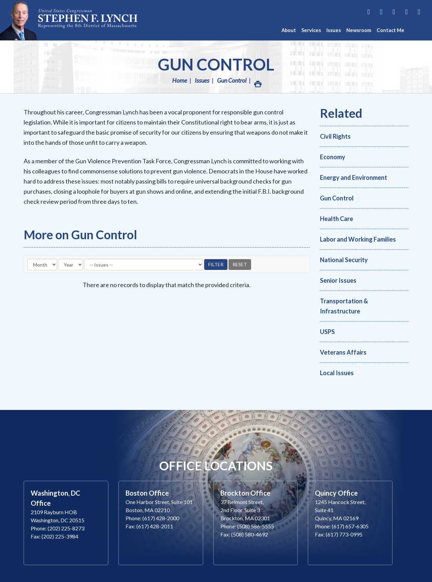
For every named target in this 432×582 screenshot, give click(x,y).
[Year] (70, 264)
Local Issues (337, 373)
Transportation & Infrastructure (344, 306)
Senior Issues (338, 280)
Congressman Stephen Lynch (88, 20)
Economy (332, 157)
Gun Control (216, 64)
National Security (344, 260)
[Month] (42, 264)
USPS (327, 331)
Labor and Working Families (358, 239)
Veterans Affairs (343, 352)
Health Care (336, 218)
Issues (202, 80)
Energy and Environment (353, 177)
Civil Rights (335, 136)
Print (257, 82)
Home (179, 80)
